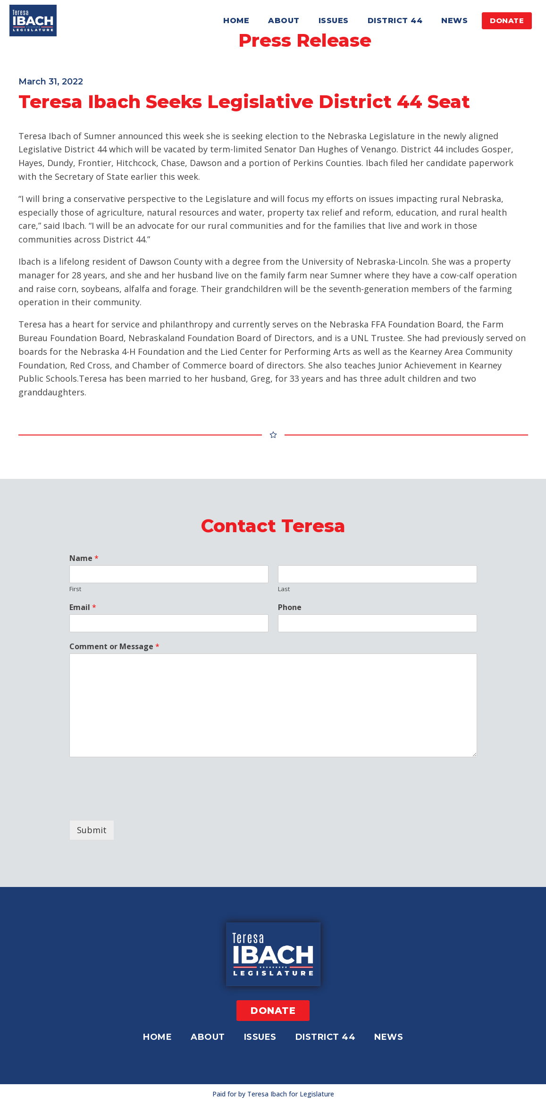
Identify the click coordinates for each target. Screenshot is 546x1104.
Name (84, 558)
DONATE (507, 20)
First (75, 589)
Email (82, 607)
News (454, 20)
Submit (92, 830)
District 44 (395, 20)
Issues (334, 20)
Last (284, 589)
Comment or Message (114, 647)
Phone (290, 607)
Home (236, 20)
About (284, 20)
